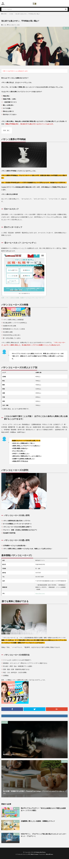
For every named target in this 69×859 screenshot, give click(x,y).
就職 (12, 25)
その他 (11, 14)
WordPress (49, 854)
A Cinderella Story (40, 852)
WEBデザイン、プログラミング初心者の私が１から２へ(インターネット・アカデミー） (43, 835)
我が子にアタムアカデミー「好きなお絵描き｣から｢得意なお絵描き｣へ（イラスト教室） (43, 809)
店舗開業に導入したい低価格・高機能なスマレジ (38, 821)
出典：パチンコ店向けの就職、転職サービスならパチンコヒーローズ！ (23, 297)
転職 (18, 25)
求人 (15, 25)
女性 (9, 25)
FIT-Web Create (33, 854)
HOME (5, 14)
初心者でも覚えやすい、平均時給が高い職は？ (28, 14)
